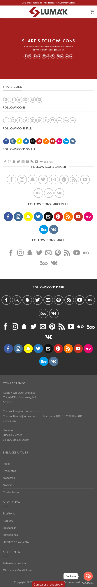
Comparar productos (48, 584)
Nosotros (9, 477)
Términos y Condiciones (18, 570)
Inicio (6, 463)
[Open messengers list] (88, 576)
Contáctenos (11, 492)
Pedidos (8, 520)
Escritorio (9, 513)
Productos (9, 470)
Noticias (8, 485)
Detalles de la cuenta (16, 541)
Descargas (9, 527)
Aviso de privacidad (15, 563)
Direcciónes (10, 534)
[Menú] (5, 11)
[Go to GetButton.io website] (88, 583)
